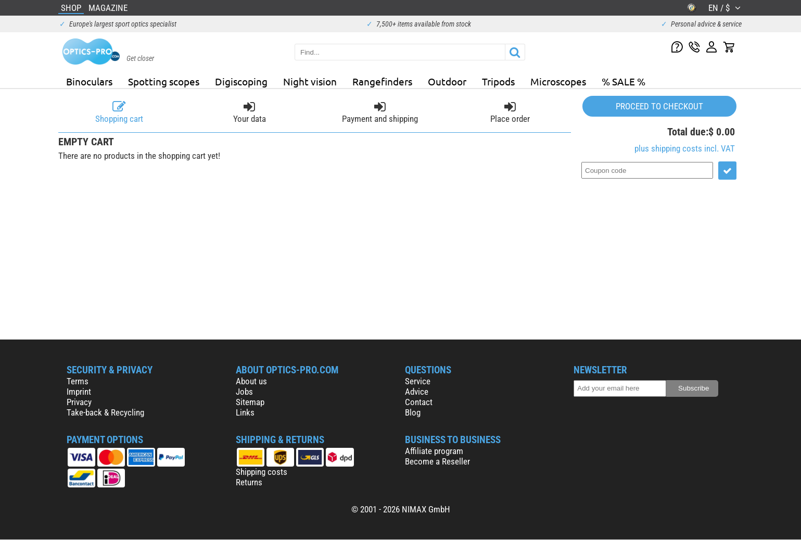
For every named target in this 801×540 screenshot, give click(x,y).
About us (251, 381)
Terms (77, 381)
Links (245, 412)
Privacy (79, 402)
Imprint (79, 391)
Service (417, 381)
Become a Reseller (437, 461)
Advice (416, 391)
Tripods (498, 81)
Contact (419, 402)
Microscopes (558, 81)
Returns (249, 482)
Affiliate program (434, 451)
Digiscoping (241, 81)
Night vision (310, 81)
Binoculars (89, 81)
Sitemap (250, 402)
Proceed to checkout (659, 106)
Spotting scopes (163, 81)
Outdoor (447, 81)
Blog (413, 412)
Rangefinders (382, 81)
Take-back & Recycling (105, 412)
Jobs (244, 391)
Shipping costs (261, 472)
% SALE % (623, 81)
